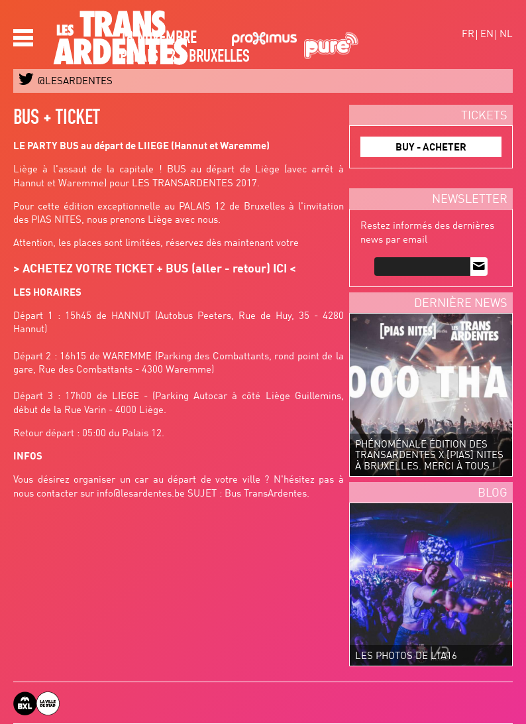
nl (506, 35)
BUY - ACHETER (430, 148)
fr (468, 35)
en (487, 35)
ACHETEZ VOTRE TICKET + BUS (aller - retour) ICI (155, 269)
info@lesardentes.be (141, 494)
